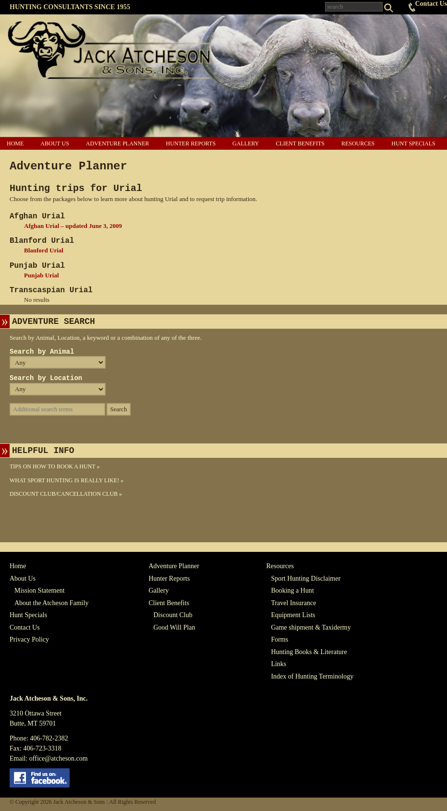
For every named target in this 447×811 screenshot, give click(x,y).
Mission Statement (39, 590)
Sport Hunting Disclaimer (305, 578)
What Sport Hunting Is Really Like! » (66, 480)
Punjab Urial (41, 275)
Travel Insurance (293, 603)
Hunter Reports (191, 143)
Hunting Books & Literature (309, 652)
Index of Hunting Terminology (312, 676)
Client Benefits (300, 143)
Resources (358, 143)
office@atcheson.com (58, 758)
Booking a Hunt (292, 590)
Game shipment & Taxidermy (310, 627)
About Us (54, 143)
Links (278, 664)
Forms (279, 639)
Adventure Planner (117, 143)
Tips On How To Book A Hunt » (54, 466)
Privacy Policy (29, 639)
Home (15, 143)
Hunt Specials (413, 143)
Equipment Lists (293, 615)
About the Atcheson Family (51, 603)
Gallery (245, 143)
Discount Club (172, 615)
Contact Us (431, 3)
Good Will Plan (174, 627)
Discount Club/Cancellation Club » (66, 493)
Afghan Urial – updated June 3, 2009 (73, 225)
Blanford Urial (43, 250)
